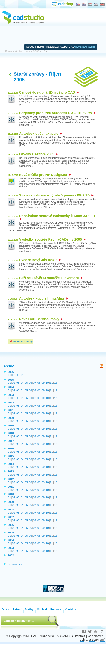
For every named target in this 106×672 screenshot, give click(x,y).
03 (17, 375)
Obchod (42, 609)
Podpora (55, 609)
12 (55, 382)
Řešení (17, 609)
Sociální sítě (15, 564)
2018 (11, 433)
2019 (11, 425)
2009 (11, 501)
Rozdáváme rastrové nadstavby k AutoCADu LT (57, 217)
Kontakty (70, 609)
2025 (11, 379)
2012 (11, 479)
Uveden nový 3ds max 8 (40, 260)
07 (34, 382)
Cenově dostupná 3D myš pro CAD (49, 92)
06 (30, 382)
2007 (11, 517)
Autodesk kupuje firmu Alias (43, 298)
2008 (11, 509)
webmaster (95, 636)
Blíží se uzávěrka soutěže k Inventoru (51, 278)
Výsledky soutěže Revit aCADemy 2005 (52, 239)
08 (38, 382)
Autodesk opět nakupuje (40, 133)
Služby (29, 609)
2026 (11, 371)
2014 (11, 463)
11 (51, 382)
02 (13, 375)
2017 (11, 440)
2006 (11, 524)
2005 (11, 532)
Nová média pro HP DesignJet (45, 175)
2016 (11, 448)
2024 (11, 387)
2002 (11, 555)
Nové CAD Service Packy (41, 319)
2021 (11, 410)
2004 (11, 540)
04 (22, 375)
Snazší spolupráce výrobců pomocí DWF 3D (56, 195)
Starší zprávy (29, 74)
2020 (11, 417)
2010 (11, 494)
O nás (5, 609)
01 (9, 375)
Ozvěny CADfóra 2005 (38, 154)
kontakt (80, 636)
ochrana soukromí (92, 639)
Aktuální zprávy (21, 341)
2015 (11, 456)
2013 (11, 471)
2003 (11, 547)
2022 (11, 402)
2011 (11, 486)
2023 (11, 394)
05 (26, 382)
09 (43, 382)
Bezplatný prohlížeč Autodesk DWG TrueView (57, 113)
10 (47, 382)
